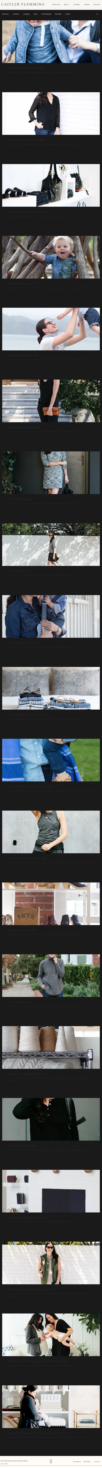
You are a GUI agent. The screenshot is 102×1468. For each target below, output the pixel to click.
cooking (26, 14)
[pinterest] (87, 1462)
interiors (16, 14)
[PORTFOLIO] (56, 4)
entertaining (46, 14)
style (35, 14)
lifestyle (58, 14)
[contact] (97, 4)
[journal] (77, 4)
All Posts (5, 14)
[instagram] (77, 1462)
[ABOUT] (66, 4)
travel (67, 14)
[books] (87, 4)
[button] (97, 14)
